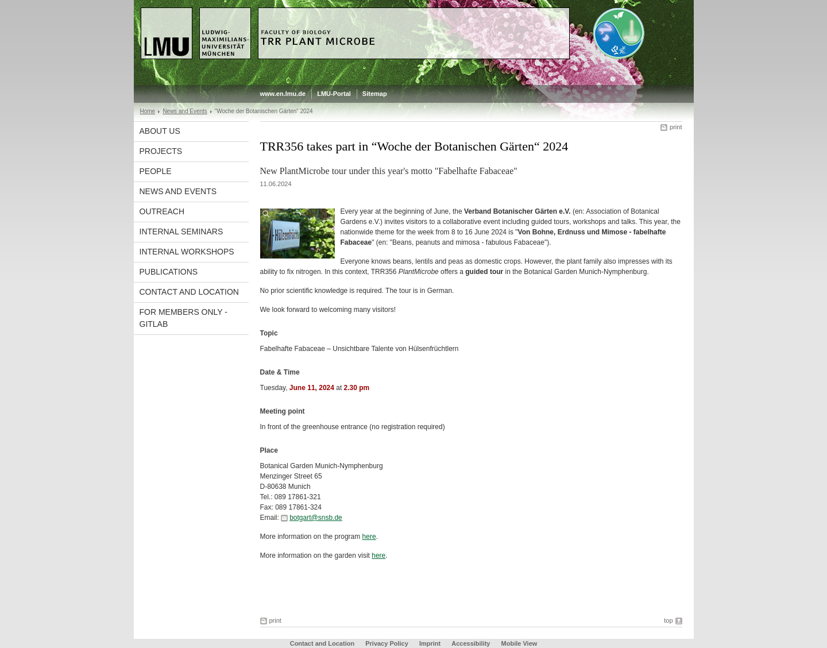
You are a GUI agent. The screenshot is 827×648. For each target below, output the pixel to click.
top (668, 620)
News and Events (185, 111)
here (369, 537)
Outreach (162, 211)
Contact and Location (189, 291)
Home (148, 111)
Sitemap (374, 93)
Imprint (429, 643)
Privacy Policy (386, 643)
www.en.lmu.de (283, 93)
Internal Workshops (187, 251)
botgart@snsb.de (315, 518)
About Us (160, 131)
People (156, 171)
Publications (169, 271)
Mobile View (519, 643)
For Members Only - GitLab (184, 318)
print (676, 127)
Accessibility (471, 643)
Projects (161, 151)
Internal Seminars (181, 231)
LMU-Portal (334, 93)
